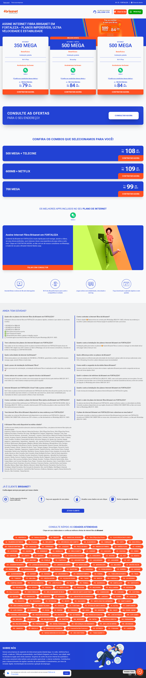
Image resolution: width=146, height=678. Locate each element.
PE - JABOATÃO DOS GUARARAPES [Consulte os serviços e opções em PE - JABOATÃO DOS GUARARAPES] (82, 596)
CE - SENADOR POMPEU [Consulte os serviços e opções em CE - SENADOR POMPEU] (81, 573)
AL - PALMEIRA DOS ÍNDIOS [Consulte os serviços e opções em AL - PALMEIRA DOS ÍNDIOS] (14, 542)
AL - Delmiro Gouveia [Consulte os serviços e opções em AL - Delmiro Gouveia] (38, 537)
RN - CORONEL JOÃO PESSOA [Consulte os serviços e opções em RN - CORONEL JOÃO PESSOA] (17, 614)
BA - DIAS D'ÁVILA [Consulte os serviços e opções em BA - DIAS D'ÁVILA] (134, 542)
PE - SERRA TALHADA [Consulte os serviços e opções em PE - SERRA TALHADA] (42, 605)
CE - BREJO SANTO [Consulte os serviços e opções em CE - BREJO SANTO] (74, 551)
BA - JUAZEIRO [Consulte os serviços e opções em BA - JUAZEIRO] (64, 546)
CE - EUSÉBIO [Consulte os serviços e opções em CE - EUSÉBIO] (39, 555)
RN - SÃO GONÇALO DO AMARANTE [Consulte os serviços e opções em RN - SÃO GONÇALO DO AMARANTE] (83, 623)
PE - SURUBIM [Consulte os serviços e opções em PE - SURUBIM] (59, 605)
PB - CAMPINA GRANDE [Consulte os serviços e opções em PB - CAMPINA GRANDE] (14, 583)
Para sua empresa (17, 2)
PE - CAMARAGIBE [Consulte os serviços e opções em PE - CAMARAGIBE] (103, 592)
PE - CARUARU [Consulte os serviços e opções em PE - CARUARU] (119, 592)
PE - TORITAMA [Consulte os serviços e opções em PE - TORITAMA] (75, 605)
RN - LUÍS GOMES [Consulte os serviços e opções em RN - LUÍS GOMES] (132, 614)
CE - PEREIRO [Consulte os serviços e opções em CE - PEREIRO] (121, 569)
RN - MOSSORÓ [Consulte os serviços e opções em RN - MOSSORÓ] (79, 619)
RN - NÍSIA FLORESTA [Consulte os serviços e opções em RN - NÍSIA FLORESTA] (109, 619)
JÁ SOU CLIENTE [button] (73, 510)
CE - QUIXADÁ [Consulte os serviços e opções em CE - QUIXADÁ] (135, 569)
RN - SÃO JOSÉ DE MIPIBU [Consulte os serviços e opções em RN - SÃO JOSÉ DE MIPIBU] (108, 623)
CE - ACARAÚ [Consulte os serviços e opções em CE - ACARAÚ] (137, 546)
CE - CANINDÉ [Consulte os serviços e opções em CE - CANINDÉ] (90, 551)
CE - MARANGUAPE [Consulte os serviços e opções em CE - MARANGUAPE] (99, 564)
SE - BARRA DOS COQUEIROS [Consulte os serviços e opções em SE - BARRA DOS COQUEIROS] (53, 628)
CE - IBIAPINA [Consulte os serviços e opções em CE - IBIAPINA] (110, 555)
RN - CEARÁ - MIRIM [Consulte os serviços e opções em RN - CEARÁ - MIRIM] (129, 610)
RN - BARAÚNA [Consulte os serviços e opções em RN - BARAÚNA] (99, 610)
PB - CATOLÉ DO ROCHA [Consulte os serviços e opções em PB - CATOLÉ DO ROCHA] (35, 583)
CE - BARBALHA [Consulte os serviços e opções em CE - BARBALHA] (58, 551)
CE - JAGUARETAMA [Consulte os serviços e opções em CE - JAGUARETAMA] (77, 560)
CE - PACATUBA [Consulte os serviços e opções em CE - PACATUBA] (72, 569)
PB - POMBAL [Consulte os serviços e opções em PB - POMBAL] (84, 583)
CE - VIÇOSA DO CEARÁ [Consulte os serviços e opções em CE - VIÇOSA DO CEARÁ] (67, 578)
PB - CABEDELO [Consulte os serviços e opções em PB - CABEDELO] (113, 578)
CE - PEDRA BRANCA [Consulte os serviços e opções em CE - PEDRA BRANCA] (105, 569)
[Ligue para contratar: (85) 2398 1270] (95, 11)
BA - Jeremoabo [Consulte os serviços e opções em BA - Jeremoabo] (31, 546)
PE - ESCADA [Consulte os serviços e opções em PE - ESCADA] (14, 596)
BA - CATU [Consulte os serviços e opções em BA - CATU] (120, 542)
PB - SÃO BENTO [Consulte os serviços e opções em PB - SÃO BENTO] (18, 587)
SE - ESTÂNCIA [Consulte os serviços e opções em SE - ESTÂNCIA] (98, 628)
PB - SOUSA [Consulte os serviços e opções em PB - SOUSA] (33, 587)
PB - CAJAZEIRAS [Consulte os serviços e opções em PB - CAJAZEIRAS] (129, 578)
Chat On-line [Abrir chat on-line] (115, 12)
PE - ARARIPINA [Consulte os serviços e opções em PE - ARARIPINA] (79, 587)
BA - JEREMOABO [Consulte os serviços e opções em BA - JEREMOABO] (47, 546)
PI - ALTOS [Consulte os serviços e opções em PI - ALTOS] (114, 605)
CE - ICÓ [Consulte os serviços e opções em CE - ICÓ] (123, 555)
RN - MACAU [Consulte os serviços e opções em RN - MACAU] (31, 619)
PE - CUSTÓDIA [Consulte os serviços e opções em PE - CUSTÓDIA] (134, 592)
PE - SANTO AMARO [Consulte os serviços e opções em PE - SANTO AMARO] (124, 601)
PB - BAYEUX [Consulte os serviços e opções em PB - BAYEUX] (98, 578)
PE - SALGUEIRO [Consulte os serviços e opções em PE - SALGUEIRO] (80, 601)
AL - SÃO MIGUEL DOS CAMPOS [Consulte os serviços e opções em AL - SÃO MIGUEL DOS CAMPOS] (68, 542)
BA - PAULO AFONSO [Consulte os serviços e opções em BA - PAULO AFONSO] (80, 546)
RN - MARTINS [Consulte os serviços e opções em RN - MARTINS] (63, 619)
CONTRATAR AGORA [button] (130, 158)
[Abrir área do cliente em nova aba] (136, 2)
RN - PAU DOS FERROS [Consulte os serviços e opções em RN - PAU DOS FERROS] (20, 623)
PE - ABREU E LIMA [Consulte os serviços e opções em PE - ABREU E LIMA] (63, 587)
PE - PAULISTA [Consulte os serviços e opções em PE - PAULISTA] (19, 601)
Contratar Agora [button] (130, 176)
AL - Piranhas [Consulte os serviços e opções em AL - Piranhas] (33, 542)
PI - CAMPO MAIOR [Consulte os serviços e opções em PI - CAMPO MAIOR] (129, 605)
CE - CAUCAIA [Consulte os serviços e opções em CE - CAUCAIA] (120, 551)
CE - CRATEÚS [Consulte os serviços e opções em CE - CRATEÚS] (11, 555)
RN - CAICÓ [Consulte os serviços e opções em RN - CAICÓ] (113, 610)
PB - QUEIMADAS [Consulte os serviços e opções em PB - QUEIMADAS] (99, 583)
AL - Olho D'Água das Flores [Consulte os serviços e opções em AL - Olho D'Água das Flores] (96, 537)
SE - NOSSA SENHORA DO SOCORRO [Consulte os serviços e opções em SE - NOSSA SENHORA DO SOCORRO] (53, 633)
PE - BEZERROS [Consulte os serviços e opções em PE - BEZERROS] (128, 587)
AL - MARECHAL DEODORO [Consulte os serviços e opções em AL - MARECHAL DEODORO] (72, 537)
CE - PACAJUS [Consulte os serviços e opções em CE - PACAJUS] (56, 569)
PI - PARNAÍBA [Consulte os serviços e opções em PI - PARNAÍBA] (32, 610)
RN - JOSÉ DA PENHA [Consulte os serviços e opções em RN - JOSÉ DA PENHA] (115, 614)
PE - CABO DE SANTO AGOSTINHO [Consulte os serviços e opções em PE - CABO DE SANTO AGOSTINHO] (81, 592)
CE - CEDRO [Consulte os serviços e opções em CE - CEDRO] (134, 551)
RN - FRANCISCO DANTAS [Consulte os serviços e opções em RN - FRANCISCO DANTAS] (94, 614)
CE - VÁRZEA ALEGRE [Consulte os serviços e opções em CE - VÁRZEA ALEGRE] (48, 578)
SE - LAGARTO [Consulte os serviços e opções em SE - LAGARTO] (128, 628)
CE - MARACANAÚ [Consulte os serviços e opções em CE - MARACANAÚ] (82, 564)
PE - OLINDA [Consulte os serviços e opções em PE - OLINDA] (117, 596)
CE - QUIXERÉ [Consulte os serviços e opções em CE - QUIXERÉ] (31, 573)
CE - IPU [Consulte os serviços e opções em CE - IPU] (18, 560)
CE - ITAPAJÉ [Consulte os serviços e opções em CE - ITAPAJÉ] (45, 560)
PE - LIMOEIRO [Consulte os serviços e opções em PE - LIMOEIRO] (103, 596)
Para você (6, 2)
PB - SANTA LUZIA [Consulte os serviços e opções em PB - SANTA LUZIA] (116, 583)
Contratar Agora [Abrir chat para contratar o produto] (25, 92)
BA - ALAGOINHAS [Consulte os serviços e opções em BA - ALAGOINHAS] (90, 542)
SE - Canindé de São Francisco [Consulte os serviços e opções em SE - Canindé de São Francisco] (78, 628)
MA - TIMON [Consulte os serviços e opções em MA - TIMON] (84, 578)
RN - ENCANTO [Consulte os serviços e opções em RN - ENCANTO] (59, 614)
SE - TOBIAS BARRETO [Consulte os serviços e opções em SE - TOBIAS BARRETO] (97, 633)
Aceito (66, 673)
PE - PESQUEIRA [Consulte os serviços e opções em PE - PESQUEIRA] (35, 601)
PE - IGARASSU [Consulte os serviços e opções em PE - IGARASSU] (60, 596)
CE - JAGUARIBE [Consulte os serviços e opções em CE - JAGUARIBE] (113, 560)
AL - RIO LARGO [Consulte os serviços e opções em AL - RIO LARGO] (48, 542)
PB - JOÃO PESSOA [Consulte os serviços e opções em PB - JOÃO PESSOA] (55, 583)
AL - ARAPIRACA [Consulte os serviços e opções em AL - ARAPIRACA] (21, 537)
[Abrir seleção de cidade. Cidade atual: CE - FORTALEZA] (122, 2)
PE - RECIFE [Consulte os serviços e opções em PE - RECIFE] (65, 601)
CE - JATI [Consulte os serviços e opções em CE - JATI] (127, 560)
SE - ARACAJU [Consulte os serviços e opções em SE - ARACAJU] (33, 628)
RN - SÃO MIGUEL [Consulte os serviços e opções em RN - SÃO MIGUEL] (127, 623)
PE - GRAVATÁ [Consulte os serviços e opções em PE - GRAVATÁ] (45, 596)
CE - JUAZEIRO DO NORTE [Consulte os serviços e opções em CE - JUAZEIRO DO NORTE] (15, 564)
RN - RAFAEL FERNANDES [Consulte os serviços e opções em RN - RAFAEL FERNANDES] (58, 623)
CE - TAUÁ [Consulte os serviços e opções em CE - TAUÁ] (134, 573)
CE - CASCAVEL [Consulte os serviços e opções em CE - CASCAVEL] (106, 551)
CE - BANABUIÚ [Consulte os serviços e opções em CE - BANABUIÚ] (42, 551)
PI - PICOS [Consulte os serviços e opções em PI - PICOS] (46, 610)
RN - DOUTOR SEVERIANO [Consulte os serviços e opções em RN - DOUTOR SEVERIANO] (40, 614)
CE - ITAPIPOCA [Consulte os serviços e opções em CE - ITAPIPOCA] (60, 560)
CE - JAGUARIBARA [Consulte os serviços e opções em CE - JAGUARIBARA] (96, 560)
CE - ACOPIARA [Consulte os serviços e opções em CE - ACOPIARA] (12, 551)
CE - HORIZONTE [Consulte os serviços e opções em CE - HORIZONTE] (95, 555)
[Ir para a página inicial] (10, 12)
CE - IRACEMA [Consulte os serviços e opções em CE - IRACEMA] (31, 560)
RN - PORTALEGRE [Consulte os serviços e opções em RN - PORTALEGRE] (38, 623)
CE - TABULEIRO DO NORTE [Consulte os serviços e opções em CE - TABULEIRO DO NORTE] (117, 573)
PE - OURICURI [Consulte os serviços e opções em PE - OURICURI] (131, 596)
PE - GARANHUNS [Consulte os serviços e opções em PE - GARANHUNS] (29, 596)
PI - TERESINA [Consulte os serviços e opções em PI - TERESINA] (72, 610)
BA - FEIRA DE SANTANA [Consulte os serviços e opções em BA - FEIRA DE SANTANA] (12, 546)
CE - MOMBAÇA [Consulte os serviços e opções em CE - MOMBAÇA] (11, 569)
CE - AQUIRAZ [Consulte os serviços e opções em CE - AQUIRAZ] (27, 551)
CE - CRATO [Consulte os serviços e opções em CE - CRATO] (25, 555)
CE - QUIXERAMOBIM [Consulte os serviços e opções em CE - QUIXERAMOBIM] (15, 573)
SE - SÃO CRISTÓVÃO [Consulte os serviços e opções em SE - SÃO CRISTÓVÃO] (77, 633)
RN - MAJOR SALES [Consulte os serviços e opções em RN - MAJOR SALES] (47, 619)
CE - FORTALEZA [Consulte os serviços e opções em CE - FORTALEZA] (54, 555)
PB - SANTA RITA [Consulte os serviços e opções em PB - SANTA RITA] (133, 583)
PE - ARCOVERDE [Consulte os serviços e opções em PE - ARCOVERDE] (95, 587)
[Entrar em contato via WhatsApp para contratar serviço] (134, 11)
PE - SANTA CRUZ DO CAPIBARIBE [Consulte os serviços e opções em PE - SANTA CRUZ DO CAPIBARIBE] (102, 601)
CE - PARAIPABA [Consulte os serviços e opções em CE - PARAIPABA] (88, 569)
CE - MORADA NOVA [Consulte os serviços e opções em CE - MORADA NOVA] (27, 569)
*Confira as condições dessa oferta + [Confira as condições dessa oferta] (25, 78)
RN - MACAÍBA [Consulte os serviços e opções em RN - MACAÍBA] (17, 619)
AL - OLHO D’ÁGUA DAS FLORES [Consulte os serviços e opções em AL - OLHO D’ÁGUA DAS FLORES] (120, 537)
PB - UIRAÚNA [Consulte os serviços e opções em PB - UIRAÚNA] (46, 587)
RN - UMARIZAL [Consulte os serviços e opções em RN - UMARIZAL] (18, 628)
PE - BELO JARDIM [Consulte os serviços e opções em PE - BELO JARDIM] (112, 587)
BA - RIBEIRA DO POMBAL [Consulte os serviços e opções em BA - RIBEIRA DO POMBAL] (101, 546)
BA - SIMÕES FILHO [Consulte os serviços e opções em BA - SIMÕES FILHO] (121, 546)
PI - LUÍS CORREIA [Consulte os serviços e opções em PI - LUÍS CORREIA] (16, 610)
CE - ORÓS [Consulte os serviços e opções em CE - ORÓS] (43, 569)
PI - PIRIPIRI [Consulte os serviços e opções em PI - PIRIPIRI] (58, 610)
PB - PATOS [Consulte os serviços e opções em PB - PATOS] (70, 583)
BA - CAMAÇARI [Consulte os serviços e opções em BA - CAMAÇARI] (106, 542)
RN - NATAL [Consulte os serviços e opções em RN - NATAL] (93, 619)
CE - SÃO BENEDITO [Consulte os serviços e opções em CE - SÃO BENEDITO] (61, 573)
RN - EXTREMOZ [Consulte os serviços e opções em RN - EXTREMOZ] (75, 614)
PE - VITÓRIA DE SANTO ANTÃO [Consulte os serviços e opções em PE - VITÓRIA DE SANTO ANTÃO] (95, 605)
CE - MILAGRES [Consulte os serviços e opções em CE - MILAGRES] (116, 564)
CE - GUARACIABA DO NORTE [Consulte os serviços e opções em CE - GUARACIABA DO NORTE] (74, 555)
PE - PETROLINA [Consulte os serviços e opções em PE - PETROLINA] (51, 601)
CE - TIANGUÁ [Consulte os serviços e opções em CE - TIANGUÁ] (15, 578)
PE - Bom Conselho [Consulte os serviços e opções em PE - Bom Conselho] (13, 592)
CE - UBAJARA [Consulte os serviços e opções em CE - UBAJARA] (30, 578)
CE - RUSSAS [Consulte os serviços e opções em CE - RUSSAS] (45, 573)
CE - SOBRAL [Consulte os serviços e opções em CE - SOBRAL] (98, 573)
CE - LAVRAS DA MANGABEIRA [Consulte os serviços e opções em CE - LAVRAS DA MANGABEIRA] (38, 564)
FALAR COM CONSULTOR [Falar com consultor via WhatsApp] (37, 267)
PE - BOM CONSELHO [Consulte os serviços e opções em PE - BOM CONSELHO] (31, 592)
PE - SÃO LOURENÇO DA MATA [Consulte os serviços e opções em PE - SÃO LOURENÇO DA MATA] (20, 605)
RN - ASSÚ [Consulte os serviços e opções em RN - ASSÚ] (85, 610)
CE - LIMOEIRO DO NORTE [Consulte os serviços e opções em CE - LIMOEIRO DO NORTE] (62, 564)
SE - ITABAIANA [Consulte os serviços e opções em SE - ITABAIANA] (113, 628)
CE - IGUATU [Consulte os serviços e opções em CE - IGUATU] (135, 555)
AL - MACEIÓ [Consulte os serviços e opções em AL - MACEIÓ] (55, 537)
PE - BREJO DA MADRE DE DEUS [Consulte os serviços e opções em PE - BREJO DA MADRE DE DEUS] (54, 592)
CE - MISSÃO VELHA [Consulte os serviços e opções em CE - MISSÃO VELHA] (132, 564)
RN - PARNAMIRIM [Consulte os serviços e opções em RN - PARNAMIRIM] (127, 619)
